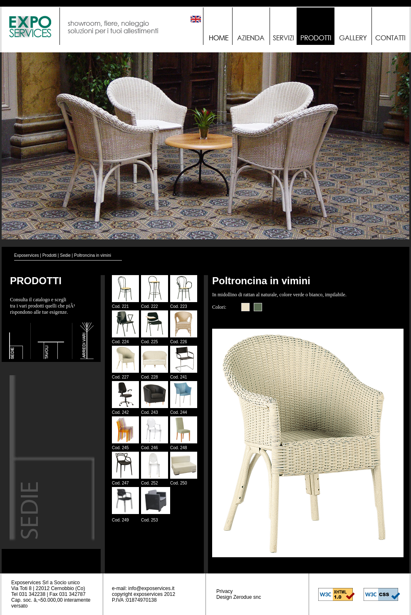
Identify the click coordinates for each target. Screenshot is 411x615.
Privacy (224, 591)
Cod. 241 (178, 377)
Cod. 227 (120, 377)
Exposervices (26, 255)
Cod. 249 (120, 520)
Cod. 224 (120, 341)
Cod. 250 (178, 483)
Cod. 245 (120, 447)
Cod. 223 (178, 306)
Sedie (65, 255)
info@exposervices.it (151, 588)
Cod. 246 (149, 447)
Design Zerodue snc (238, 597)
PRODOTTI (36, 280)
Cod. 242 (120, 412)
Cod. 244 (178, 412)
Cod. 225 (149, 341)
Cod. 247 (120, 483)
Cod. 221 (120, 306)
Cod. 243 (149, 412)
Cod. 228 (149, 377)
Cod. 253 (149, 520)
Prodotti (49, 255)
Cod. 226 (178, 341)
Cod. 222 (149, 306)
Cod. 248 (178, 447)
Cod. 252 (149, 483)
